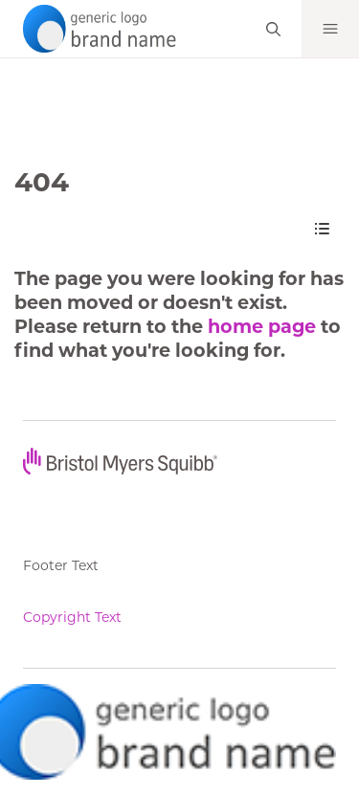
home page (262, 326)
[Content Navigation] (322, 229)
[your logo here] (95, 27)
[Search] (273, 29)
